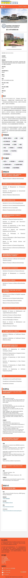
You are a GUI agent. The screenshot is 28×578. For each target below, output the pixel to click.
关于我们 (4, 561)
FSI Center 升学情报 (8, 568)
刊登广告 (4, 563)
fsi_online (6, 571)
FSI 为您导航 (5, 558)
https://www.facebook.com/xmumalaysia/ (12, 510)
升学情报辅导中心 (6, 560)
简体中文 (25, 6)
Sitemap (5, 575)
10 (16, 49)
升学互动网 (4, 557)
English (20, 6)
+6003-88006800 (6, 498)
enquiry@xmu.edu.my (8, 502)
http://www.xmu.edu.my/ (8, 506)
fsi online (6, 573)
